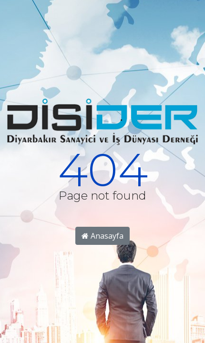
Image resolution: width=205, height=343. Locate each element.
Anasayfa (102, 236)
